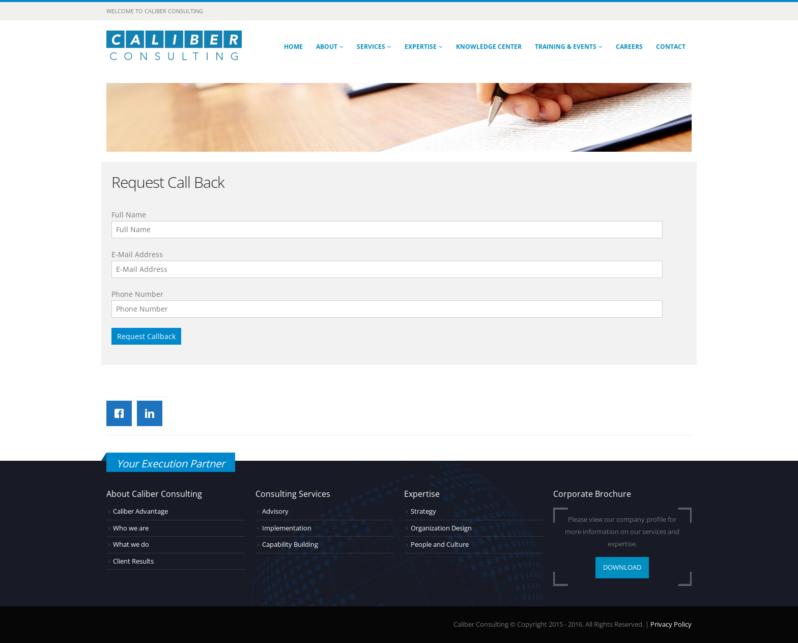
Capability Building (290, 544)
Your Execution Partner (171, 463)
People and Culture (440, 544)
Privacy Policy (671, 624)
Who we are (131, 528)
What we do (131, 544)
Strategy (423, 511)
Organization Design (441, 528)
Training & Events (565, 46)
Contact (671, 46)
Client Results (133, 561)
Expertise (421, 46)
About (326, 46)
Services (371, 46)
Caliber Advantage (140, 511)
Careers (629, 46)
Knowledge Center (489, 46)
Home (293, 46)
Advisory (275, 511)
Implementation (286, 528)
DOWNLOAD (622, 567)
